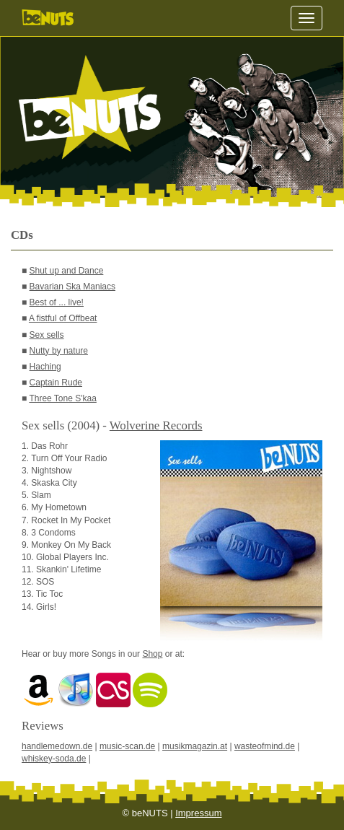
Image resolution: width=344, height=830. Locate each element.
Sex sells (47, 335)
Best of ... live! (57, 302)
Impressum (198, 813)
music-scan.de (127, 746)
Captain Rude (56, 382)
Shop (152, 654)
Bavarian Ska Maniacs (72, 286)
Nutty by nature (59, 351)
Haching (45, 367)
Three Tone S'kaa (62, 398)
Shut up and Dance (67, 271)
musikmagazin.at (194, 746)
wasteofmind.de (264, 746)
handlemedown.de (57, 746)
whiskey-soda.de (54, 758)
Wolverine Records (156, 425)
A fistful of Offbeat (63, 318)
